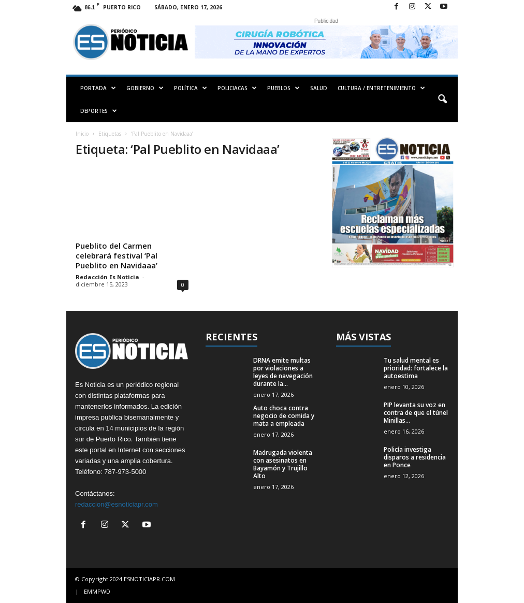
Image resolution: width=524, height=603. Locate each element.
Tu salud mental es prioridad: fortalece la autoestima (416, 368)
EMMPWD (97, 591)
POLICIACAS (237, 88)
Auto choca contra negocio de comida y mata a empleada (283, 416)
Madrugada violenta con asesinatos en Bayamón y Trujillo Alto (282, 464)
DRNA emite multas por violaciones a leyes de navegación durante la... (283, 372)
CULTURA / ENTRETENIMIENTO (381, 88)
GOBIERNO (145, 88)
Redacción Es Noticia (107, 277)
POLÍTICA (190, 88)
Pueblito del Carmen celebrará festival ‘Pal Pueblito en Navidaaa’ (116, 255)
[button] (442, 99)
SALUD (318, 88)
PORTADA (98, 88)
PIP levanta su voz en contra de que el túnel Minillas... (416, 412)
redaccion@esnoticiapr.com (116, 504)
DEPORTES (98, 110)
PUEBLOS (283, 88)
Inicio (82, 133)
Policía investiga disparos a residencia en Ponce (415, 457)
